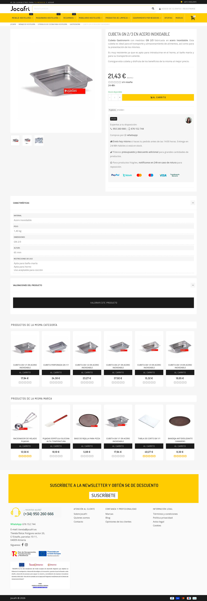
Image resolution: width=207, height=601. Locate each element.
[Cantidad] (114, 97)
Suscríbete (103, 495)
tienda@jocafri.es (27, 529)
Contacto (78, 521)
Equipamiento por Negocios (146, 18)
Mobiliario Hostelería (89, 18)
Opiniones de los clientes (118, 521)
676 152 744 (28, 524)
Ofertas (168, 18)
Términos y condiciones (165, 513)
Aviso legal (158, 521)
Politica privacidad (163, 517)
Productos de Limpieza (117, 18)
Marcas (179, 18)
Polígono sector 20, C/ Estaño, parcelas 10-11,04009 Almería (27, 536)
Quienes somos (82, 517)
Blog (107, 517)
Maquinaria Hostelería (48, 16)
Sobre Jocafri (80, 513)
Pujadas (112, 110)
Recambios (69, 16)
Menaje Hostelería (22, 16)
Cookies (157, 525)
